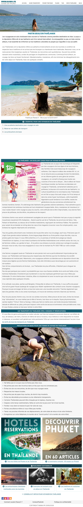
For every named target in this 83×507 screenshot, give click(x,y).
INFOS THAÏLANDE (71, 3)
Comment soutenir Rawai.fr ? (13, 502)
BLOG (80, 3)
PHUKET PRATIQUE (47, 3)
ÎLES (63, 3)
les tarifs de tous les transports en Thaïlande (18, 322)
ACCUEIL (24, 3)
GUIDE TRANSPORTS (34, 3)
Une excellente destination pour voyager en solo (21, 125)
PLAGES (57, 3)
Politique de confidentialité (62, 502)
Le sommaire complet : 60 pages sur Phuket (62, 461)
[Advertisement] (41, 147)
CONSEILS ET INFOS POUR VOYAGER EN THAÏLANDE (41, 494)
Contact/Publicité (38, 502)
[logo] (8, 2)
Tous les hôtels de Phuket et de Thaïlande (21, 461)
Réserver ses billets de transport (15, 128)
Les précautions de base (13, 132)
